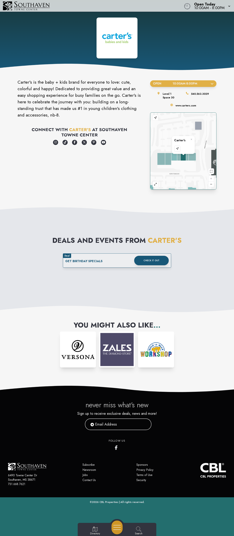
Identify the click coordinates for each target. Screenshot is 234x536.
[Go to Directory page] (95, 531)
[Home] (88, 5)
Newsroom (89, 470)
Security (141, 480)
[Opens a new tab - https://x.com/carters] (84, 142)
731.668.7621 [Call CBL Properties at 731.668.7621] (16, 484)
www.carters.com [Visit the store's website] (186, 105)
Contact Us (89, 480)
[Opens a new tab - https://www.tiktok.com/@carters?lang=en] (65, 142)
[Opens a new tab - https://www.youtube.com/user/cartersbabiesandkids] (103, 142)
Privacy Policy (144, 470)
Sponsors (142, 465)
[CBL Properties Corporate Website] (200, 470)
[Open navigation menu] (117, 527)
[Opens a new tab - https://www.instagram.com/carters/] (55, 142)
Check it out (151, 260)
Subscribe (88, 465)
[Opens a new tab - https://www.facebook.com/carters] (74, 142)
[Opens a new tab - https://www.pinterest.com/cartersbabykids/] (93, 142)
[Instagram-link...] (78, 349)
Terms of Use (144, 475)
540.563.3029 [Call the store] (200, 94)
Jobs (85, 475)
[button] (211, 5)
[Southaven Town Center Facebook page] (117, 447)
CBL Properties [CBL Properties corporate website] (108, 502)
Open (183, 83)
